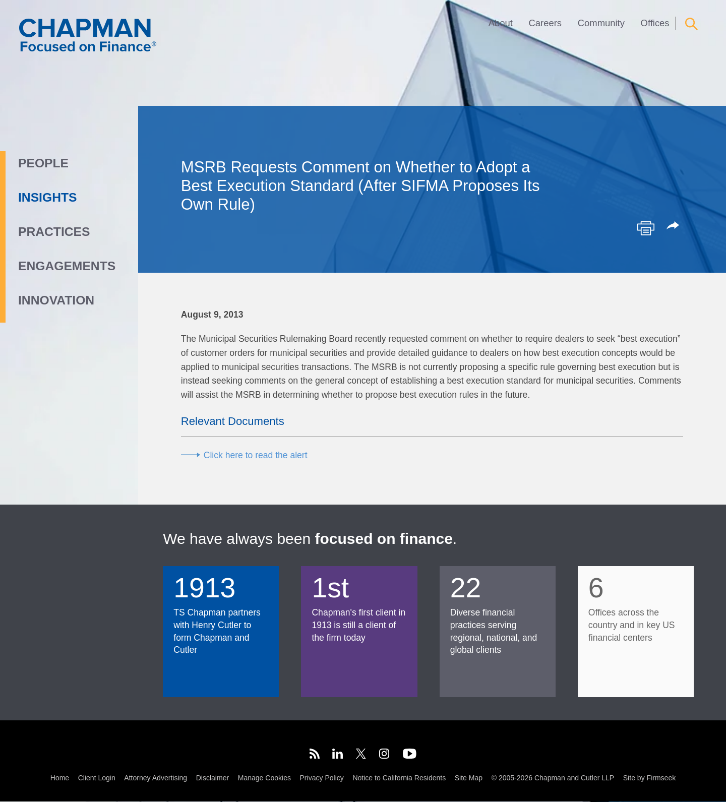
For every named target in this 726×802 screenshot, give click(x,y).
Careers (545, 23)
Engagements (66, 266)
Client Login (96, 779)
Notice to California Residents (399, 779)
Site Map (468, 779)
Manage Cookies (264, 779)
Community (601, 23)
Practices (54, 231)
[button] (675, 226)
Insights (47, 197)
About (501, 23)
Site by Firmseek (649, 779)
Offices (655, 23)
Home (59, 779)
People (43, 163)
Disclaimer (212, 779)
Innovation (56, 300)
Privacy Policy (322, 779)
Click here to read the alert (256, 455)
